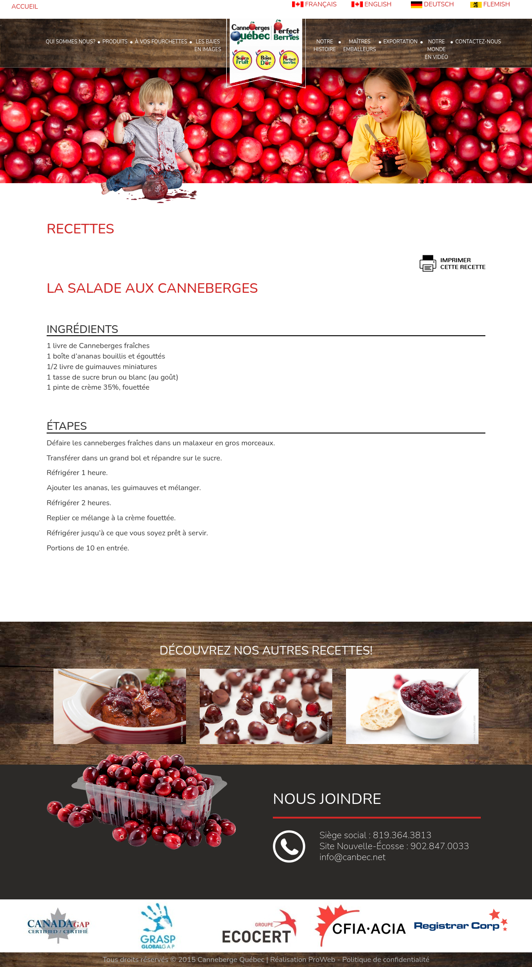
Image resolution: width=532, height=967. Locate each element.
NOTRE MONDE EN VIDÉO (436, 49)
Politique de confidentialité (386, 960)
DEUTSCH (432, 4)
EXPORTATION (400, 41)
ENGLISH (371, 4)
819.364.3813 (402, 835)
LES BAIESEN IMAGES (207, 45)
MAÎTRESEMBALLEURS (359, 45)
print (452, 263)
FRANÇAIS (314, 4)
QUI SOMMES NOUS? (70, 41)
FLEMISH (490, 4)
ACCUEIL (24, 6)
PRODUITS (115, 41)
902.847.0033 (439, 846)
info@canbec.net (352, 857)
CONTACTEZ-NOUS (478, 41)
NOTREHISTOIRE (325, 45)
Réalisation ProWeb (302, 960)
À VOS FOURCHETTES (161, 41)
